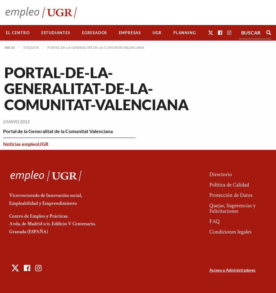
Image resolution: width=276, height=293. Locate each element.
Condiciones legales (230, 231)
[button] (210, 32)
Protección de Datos (230, 195)
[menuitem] (17, 33)
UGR (157, 32)
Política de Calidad (229, 184)
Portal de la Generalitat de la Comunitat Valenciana (58, 131)
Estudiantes (55, 32)
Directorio (220, 174)
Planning (184, 32)
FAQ (214, 221)
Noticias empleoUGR (25, 144)
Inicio (10, 47)
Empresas (130, 32)
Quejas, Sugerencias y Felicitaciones (232, 208)
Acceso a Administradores (232, 270)
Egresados (94, 32)
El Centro (17, 32)
